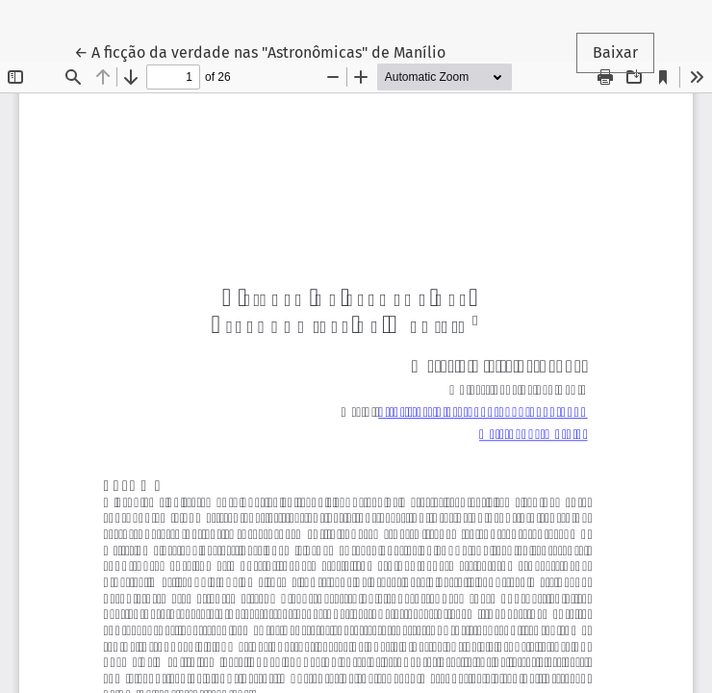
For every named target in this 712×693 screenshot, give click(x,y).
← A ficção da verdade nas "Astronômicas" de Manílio (259, 51)
